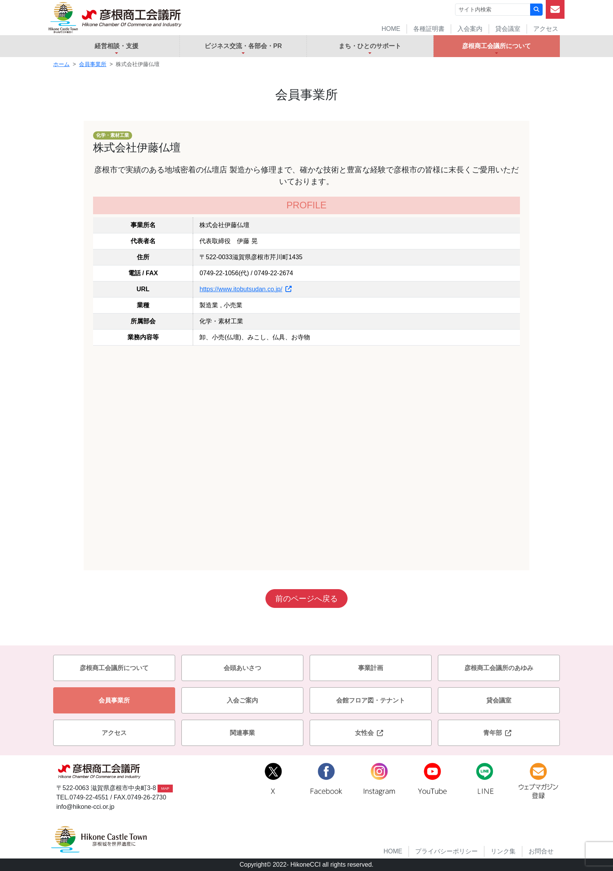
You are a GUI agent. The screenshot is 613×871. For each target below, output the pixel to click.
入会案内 (469, 28)
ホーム (61, 64)
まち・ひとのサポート (370, 46)
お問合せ (541, 851)
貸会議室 (507, 28)
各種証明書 (429, 28)
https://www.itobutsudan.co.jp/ (245, 289)
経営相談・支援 (116, 46)
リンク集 (503, 851)
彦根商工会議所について (496, 46)
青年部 (498, 732)
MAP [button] (165, 788)
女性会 (370, 732)
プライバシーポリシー (446, 851)
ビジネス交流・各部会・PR (243, 46)
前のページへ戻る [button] (306, 598)
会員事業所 (92, 64)
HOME (391, 28)
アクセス (545, 28)
